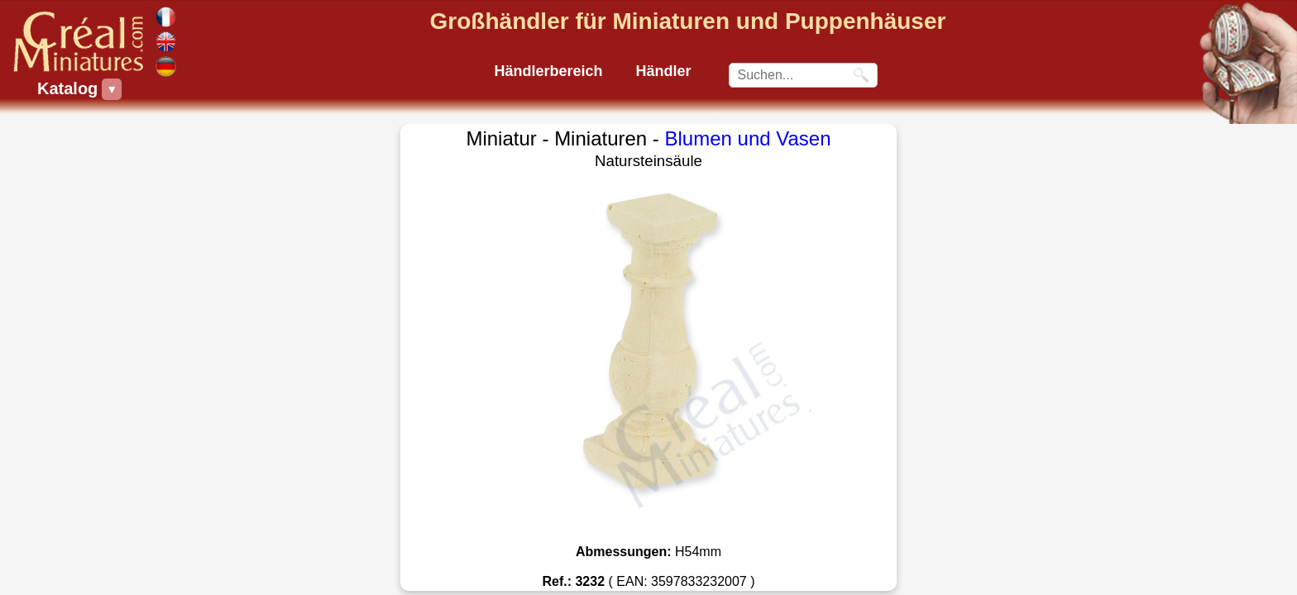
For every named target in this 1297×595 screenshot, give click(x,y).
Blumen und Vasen (748, 138)
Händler (664, 71)
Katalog (69, 89)
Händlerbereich (548, 71)
